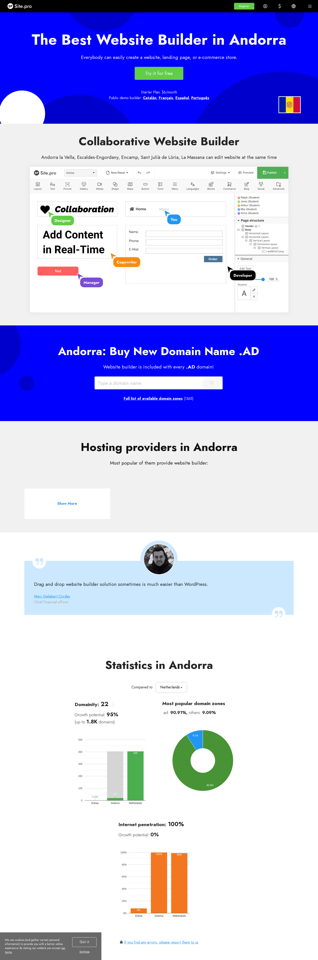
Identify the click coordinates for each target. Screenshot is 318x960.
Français (166, 98)
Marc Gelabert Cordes (52, 596)
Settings (84, 952)
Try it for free (159, 73)
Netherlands (171, 687)
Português (200, 98)
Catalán (150, 98)
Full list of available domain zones (153, 398)
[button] (244, 6)
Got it (84, 942)
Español (182, 98)
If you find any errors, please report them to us (161, 942)
